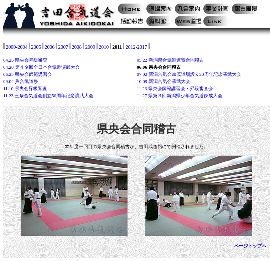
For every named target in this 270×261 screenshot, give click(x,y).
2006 (49, 47)
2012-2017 (136, 47)
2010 (104, 47)
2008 (77, 47)
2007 (63, 47)
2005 (36, 47)
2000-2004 (17, 47)
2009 (90, 47)
